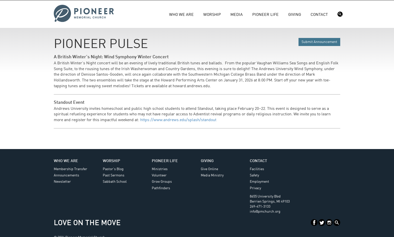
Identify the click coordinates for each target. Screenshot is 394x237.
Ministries (160, 169)
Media (236, 15)
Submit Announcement (319, 42)
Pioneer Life (265, 15)
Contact (319, 15)
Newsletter (62, 181)
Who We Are (181, 15)
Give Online (209, 169)
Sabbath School (115, 181)
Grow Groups (162, 181)
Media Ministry (212, 175)
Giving (294, 15)
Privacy (255, 188)
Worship (212, 15)
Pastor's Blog (113, 169)
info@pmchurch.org (265, 211)
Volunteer (159, 175)
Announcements (66, 175)
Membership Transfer (70, 169)
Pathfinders (161, 188)
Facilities (257, 169)
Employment (259, 181)
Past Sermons (113, 175)
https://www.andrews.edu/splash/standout (178, 120)
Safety (254, 175)
